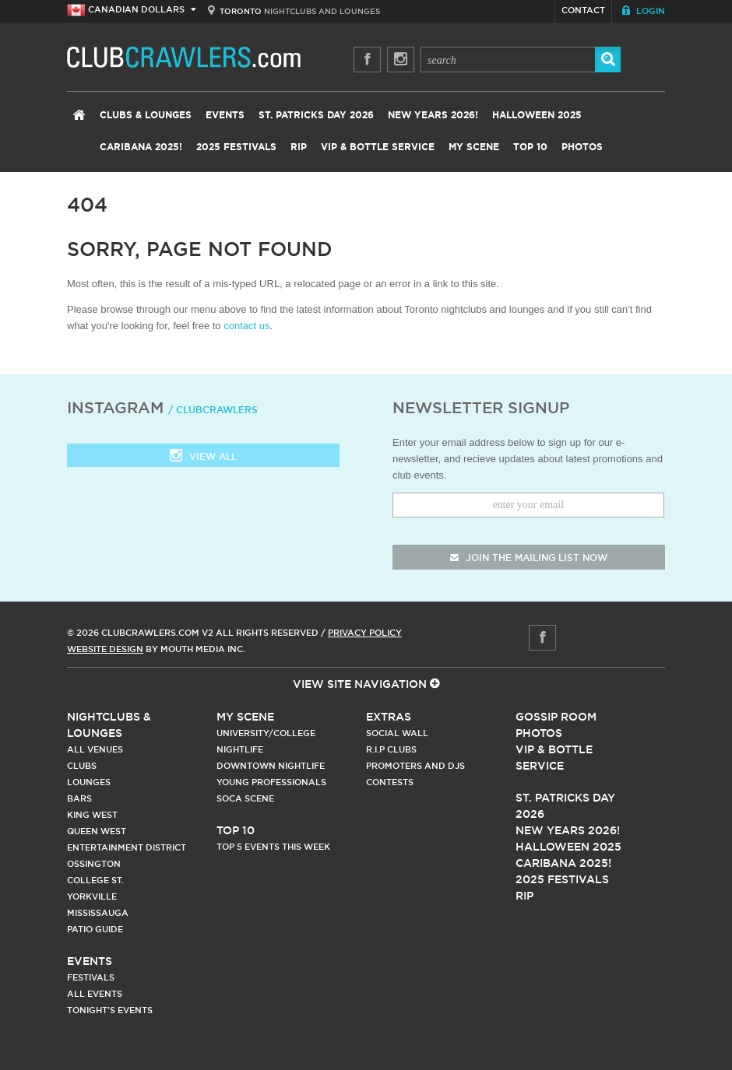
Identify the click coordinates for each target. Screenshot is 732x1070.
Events (225, 115)
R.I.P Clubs (391, 749)
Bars (79, 798)
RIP (298, 147)
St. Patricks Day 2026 (316, 115)
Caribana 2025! (141, 147)
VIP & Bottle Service (378, 147)
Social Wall (397, 733)
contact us (246, 326)
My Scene (474, 147)
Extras (388, 716)
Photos (582, 147)
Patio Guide (95, 929)
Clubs (82, 765)
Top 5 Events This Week (273, 846)
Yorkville (92, 896)
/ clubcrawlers (213, 410)
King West (92, 814)
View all (203, 457)
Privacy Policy (365, 632)
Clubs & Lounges (146, 115)
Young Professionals (271, 782)
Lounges (89, 782)
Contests (390, 782)
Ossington (94, 863)
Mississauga (97, 912)
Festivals (90, 977)
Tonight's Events (110, 1010)
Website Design (105, 649)
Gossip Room (556, 716)
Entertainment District (126, 847)
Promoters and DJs (415, 765)
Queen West (96, 831)
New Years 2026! (433, 115)
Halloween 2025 (537, 115)
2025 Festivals (236, 147)
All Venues (95, 749)
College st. (95, 880)
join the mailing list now (528, 558)
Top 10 (530, 147)
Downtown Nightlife (270, 765)
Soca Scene (245, 798)
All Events (94, 993)
